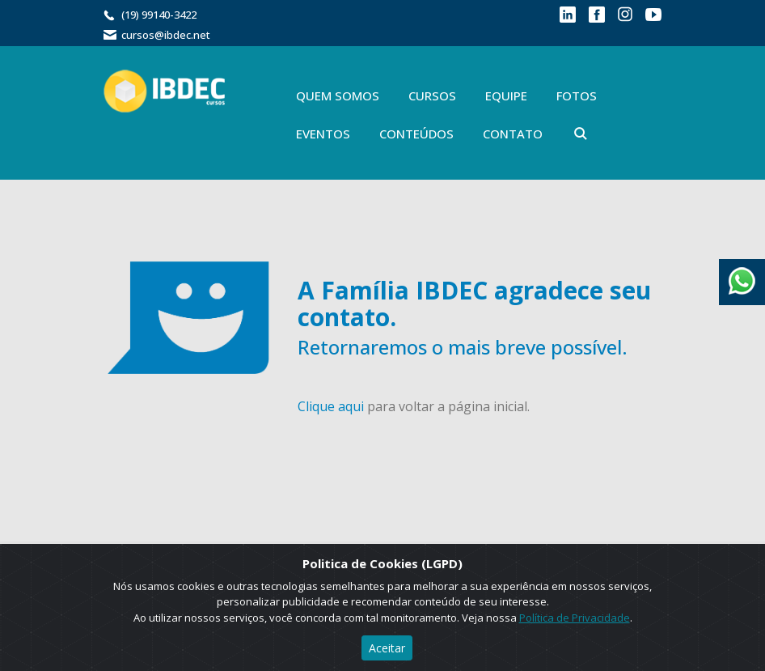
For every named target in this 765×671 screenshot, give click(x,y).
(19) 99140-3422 (159, 14)
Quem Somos (337, 95)
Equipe (506, 95)
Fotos (576, 95)
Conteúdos (416, 133)
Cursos (432, 95)
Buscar (580, 133)
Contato (513, 133)
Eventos (323, 133)
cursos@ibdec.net (165, 35)
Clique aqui (331, 406)
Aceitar (387, 648)
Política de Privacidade (574, 617)
